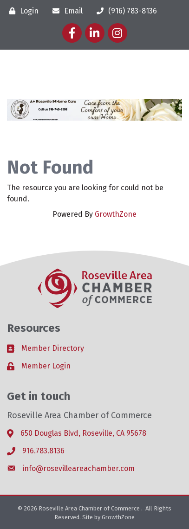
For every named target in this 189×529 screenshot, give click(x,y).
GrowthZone (116, 214)
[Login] (22, 11)
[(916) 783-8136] (124, 11)
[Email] (65, 11)
